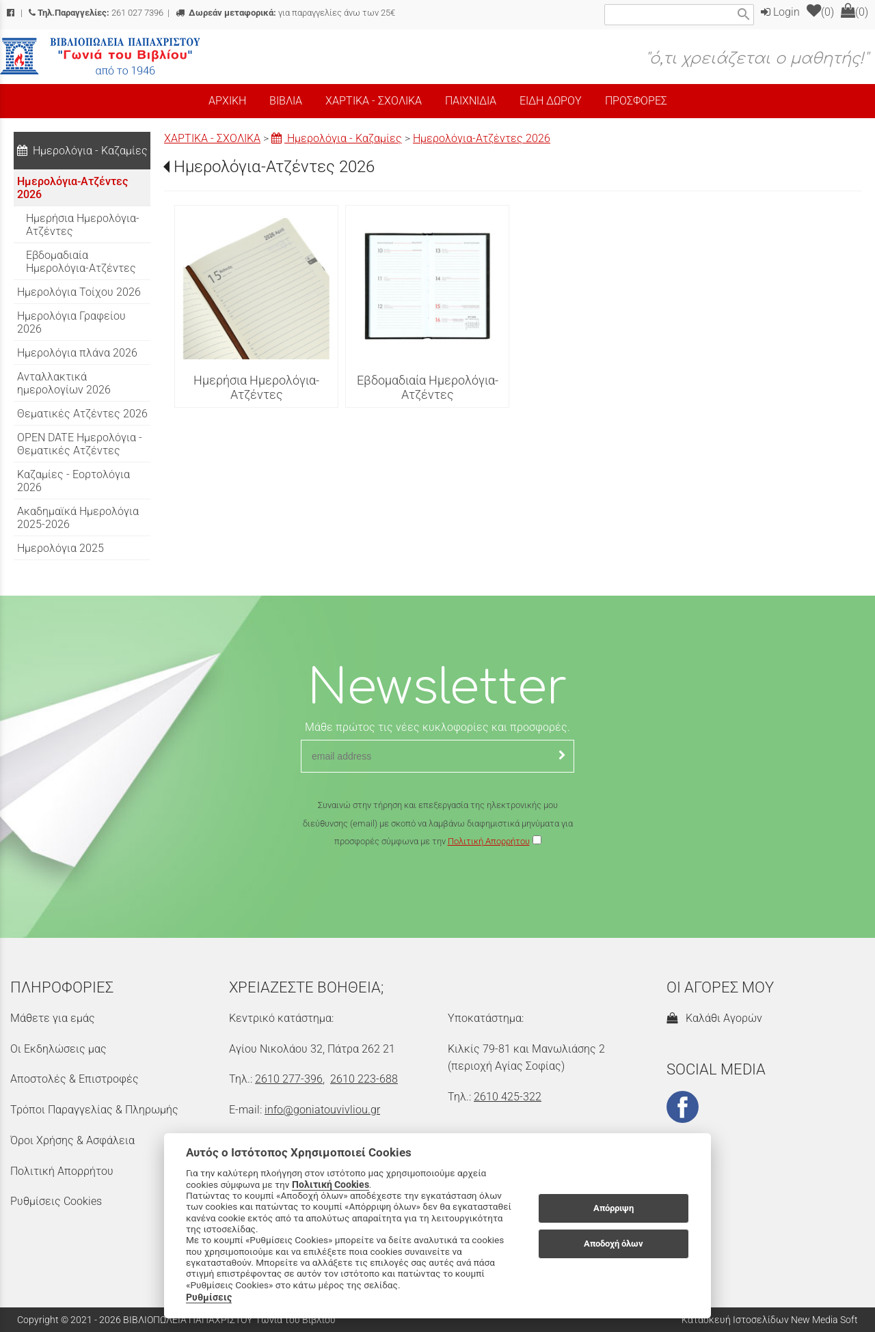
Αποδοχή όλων (613, 1243)
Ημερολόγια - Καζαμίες (336, 138)
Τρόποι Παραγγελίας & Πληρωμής (94, 1109)
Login (780, 11)
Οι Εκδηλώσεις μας (58, 1048)
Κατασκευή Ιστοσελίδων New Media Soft (770, 1319)
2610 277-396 (289, 1078)
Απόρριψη (613, 1208)
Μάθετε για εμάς (52, 1018)
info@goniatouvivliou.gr (322, 1109)
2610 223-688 (364, 1078)
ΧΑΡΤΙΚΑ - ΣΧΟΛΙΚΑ (212, 138)
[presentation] (437, 890)
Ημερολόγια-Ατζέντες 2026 (481, 138)
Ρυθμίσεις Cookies (56, 1201)
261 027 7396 (96, 13)
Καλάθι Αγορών (714, 1018)
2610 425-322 (507, 1096)
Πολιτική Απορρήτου (489, 841)
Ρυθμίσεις (209, 1297)
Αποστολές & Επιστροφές (74, 1078)
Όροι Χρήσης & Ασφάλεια (72, 1140)
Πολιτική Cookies (330, 1184)
